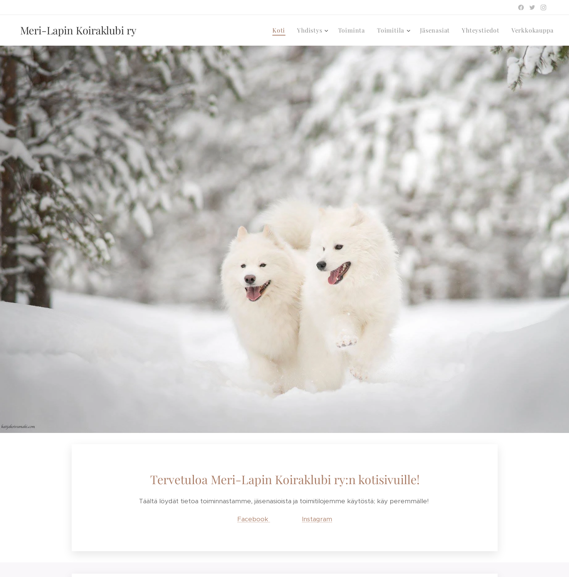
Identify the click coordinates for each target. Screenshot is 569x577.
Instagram (317, 519)
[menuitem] (280, 30)
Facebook (253, 519)
